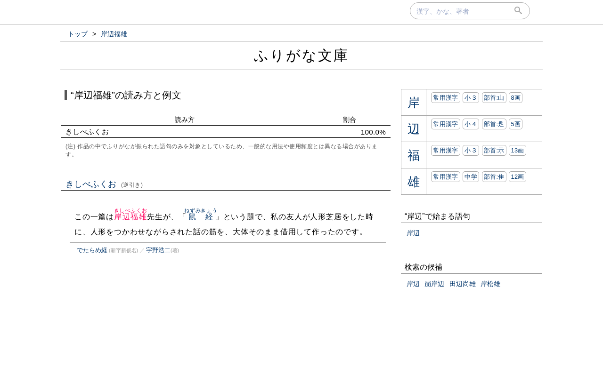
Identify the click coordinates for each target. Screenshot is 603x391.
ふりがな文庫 (301, 55)
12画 (517, 176)
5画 (516, 124)
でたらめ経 (92, 250)
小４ (470, 124)
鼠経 (201, 217)
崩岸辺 (434, 283)
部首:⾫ (494, 176)
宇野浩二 (158, 250)
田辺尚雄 (462, 283)
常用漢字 (445, 97)
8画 (516, 97)
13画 (517, 150)
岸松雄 (490, 283)
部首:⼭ (494, 97)
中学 (470, 176)
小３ (470, 97)
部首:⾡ (494, 124)
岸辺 (413, 233)
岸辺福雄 (130, 217)
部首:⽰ (494, 150)
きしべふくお (104, 184)
